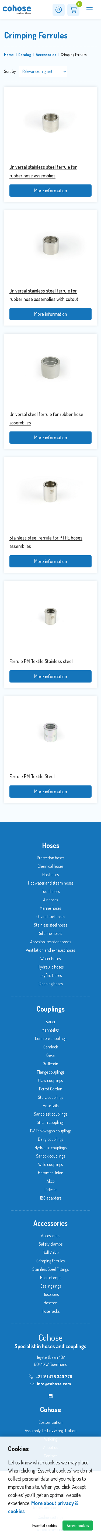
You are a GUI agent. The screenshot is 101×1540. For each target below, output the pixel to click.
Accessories (46, 54)
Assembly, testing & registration (50, 1430)
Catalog (24, 54)
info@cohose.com (50, 1383)
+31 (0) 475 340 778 (50, 1376)
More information (50, 190)
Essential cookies (44, 1525)
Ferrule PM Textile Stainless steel (41, 661)
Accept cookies (78, 1525)
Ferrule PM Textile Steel (32, 776)
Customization (50, 1422)
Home (9, 54)
